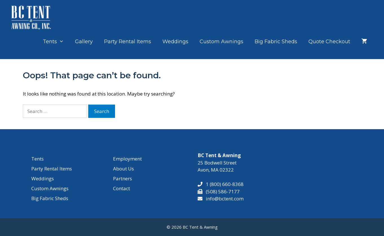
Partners (122, 178)
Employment (127, 158)
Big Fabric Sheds (276, 41)
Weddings (175, 41)
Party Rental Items (127, 41)
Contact (121, 188)
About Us (123, 168)
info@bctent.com (225, 198)
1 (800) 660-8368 (223, 184)
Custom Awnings (221, 41)
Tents (56, 41)
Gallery (84, 41)
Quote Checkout (329, 41)
